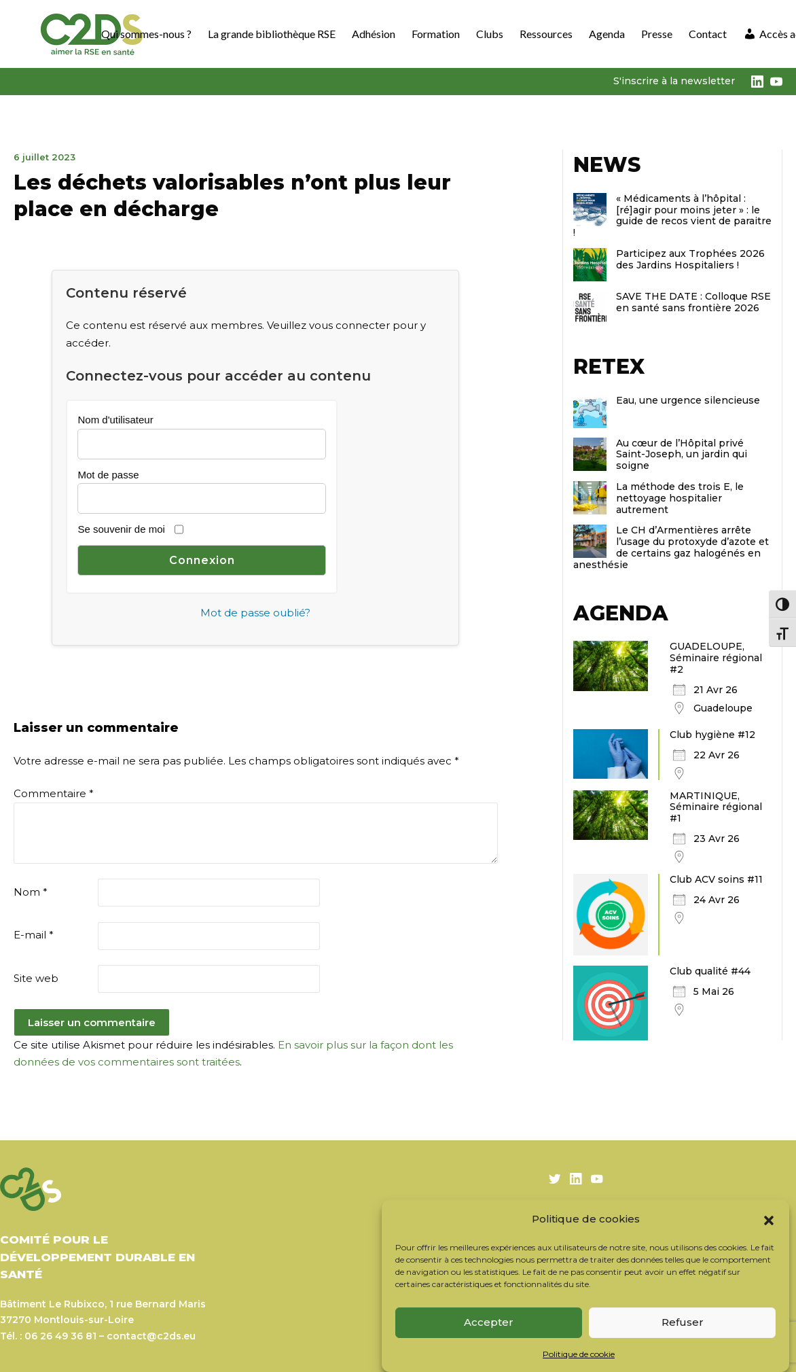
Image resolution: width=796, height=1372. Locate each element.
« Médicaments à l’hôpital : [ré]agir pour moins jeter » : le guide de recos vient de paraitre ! (672, 215)
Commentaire (54, 793)
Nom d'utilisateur (115, 419)
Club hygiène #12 (712, 734)
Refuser (683, 1322)
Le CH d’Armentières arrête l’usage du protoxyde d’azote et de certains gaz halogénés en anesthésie (671, 547)
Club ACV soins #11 (716, 879)
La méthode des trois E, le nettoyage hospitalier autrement (680, 498)
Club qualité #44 (710, 971)
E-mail (34, 934)
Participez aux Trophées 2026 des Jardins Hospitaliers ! (690, 259)
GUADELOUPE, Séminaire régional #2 (716, 657)
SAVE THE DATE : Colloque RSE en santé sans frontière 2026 (693, 302)
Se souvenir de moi (120, 529)
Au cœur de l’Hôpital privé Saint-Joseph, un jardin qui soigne (681, 454)
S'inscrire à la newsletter (674, 81)
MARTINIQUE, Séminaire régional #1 (716, 807)
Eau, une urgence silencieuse (688, 400)
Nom (31, 891)
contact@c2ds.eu (151, 1336)
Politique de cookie (579, 1354)
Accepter (488, 1322)
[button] (769, 1219)
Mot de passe (108, 474)
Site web (36, 978)
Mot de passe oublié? (255, 612)
